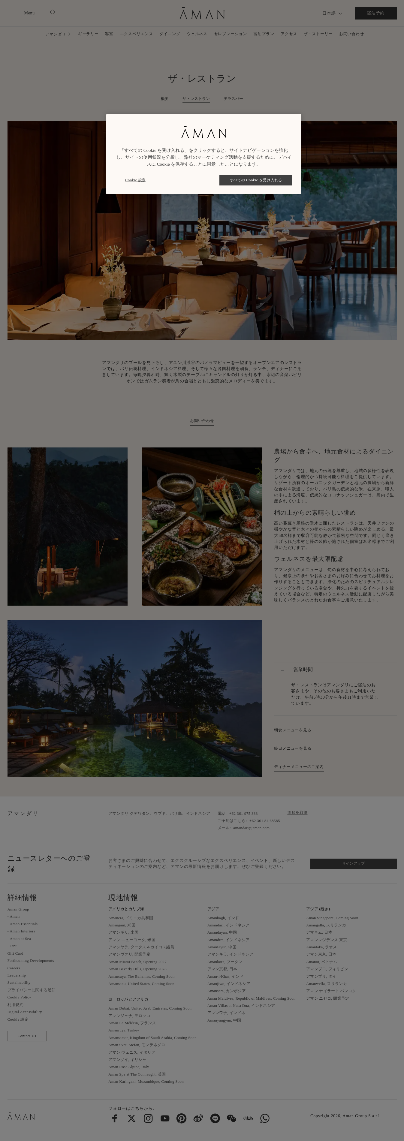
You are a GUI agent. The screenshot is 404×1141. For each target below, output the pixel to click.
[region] (203, 154)
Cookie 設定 (135, 180)
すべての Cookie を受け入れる (256, 180)
